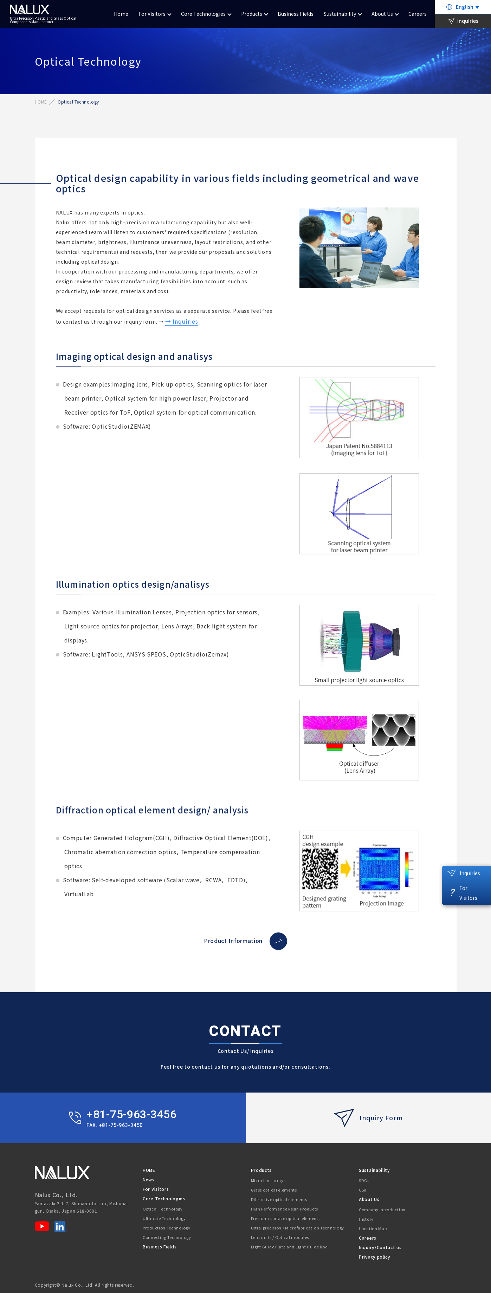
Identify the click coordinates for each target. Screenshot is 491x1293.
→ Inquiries (181, 321)
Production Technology (166, 1228)
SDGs (364, 1180)
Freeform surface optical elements (286, 1218)
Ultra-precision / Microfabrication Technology (297, 1228)
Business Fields (296, 13)
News (149, 1179)
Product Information (245, 940)
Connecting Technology (167, 1237)
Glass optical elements (274, 1190)
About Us (382, 13)
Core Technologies (203, 13)
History (366, 1219)
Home (121, 13)
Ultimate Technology (164, 1218)
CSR (362, 1190)
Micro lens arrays (268, 1180)
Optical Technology (163, 1209)
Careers (417, 13)
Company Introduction (382, 1209)
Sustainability (340, 13)
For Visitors (152, 13)
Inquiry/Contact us (380, 1247)
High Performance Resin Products (284, 1209)
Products (251, 13)
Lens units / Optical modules (280, 1237)
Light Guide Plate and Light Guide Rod (289, 1246)
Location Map (373, 1228)
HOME (41, 102)
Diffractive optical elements (279, 1199)
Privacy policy (374, 1257)
